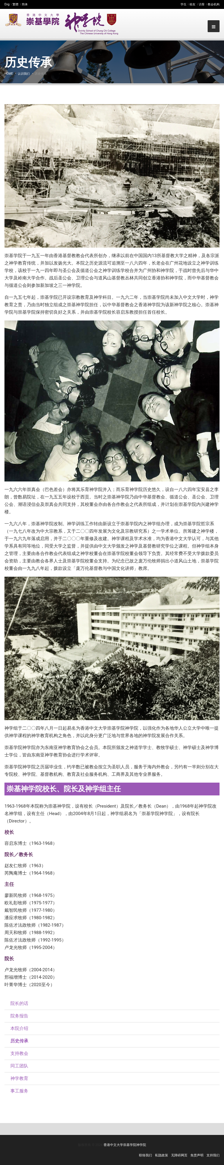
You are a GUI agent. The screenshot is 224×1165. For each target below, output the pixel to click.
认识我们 (24, 73)
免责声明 (196, 1155)
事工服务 (19, 1091)
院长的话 (19, 1003)
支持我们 (213, 1155)
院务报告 (19, 1016)
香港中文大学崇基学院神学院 (125, 1145)
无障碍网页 (179, 1155)
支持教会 (19, 1053)
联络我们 (145, 1155)
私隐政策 (161, 1155)
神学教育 (19, 1078)
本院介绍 (19, 1028)
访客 (202, 4)
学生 (184, 4)
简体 (25, 4)
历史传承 (19, 1041)
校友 (192, 4)
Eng (7, 4)
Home (8, 73)
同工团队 (19, 1066)
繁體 (15, 4)
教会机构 (214, 4)
